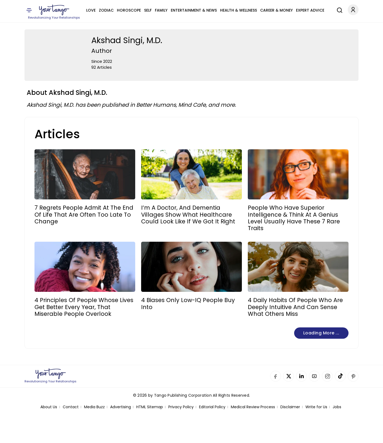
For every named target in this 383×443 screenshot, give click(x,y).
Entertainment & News (194, 10)
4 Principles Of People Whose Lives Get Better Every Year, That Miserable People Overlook (83, 307)
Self (148, 10)
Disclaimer (290, 407)
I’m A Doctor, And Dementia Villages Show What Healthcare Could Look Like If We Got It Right (188, 214)
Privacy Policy (181, 407)
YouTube (314, 376)
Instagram (327, 376)
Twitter (288, 376)
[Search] (338, 9)
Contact (71, 407)
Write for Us (316, 407)
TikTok (340, 376)
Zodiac (106, 10)
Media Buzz (94, 407)
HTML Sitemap (149, 407)
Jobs (337, 407)
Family (161, 10)
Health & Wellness (238, 10)
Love (91, 10)
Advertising (120, 407)
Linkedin (301, 376)
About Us (48, 407)
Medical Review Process (253, 407)
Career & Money (276, 10)
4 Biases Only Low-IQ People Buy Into (188, 303)
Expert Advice (310, 10)
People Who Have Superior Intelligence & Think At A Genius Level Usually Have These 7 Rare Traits (294, 217)
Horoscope (129, 10)
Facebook (275, 376)
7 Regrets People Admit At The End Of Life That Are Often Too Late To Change (83, 214)
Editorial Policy (212, 407)
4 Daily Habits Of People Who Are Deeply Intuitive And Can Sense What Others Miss (295, 307)
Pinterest (353, 376)
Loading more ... (321, 333)
